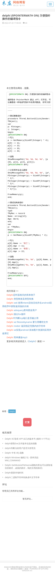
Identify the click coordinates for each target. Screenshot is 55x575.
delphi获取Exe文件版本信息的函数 (21, 443)
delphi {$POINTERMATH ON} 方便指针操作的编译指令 (26, 17)
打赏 (27, 422)
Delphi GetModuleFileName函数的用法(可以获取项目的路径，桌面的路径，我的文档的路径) (28, 466)
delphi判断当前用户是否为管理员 (20, 448)
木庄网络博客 (13, 567)
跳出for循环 (16, 314)
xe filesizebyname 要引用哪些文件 (27, 321)
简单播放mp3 (17, 337)
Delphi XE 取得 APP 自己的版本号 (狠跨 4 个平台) (27, 438)
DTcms (45, 569)
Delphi (32, 341)
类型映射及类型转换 (20, 298)
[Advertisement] (27, 55)
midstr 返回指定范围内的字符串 (26, 325)
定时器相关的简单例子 (21, 294)
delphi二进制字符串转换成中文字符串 (22, 477)
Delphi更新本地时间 (14, 472)
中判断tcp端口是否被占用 (22, 318)
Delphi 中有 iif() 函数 (14, 452)
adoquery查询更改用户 (22, 310)
